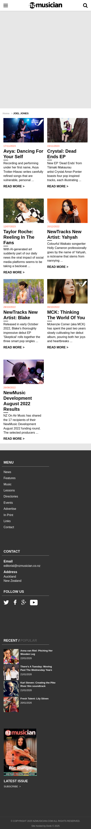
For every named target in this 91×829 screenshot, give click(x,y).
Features (9, 478)
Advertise (10, 508)
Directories (11, 496)
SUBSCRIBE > (12, 786)
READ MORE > (14, 186)
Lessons (9, 490)
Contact (9, 527)
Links (7, 521)
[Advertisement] (45, 60)
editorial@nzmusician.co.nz (22, 565)
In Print (8, 515)
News (7, 472)
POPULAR (28, 640)
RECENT (11, 640)
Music (8, 484)
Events (8, 502)
